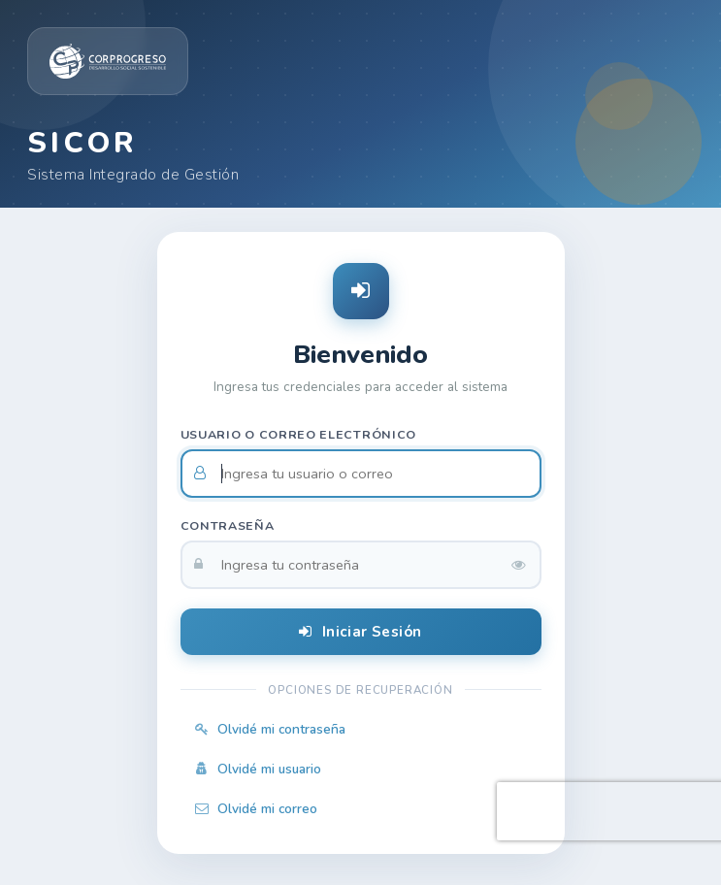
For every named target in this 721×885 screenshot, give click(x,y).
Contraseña (227, 525)
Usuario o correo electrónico (298, 434)
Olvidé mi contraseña (269, 729)
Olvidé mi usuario (257, 769)
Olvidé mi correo (255, 809)
